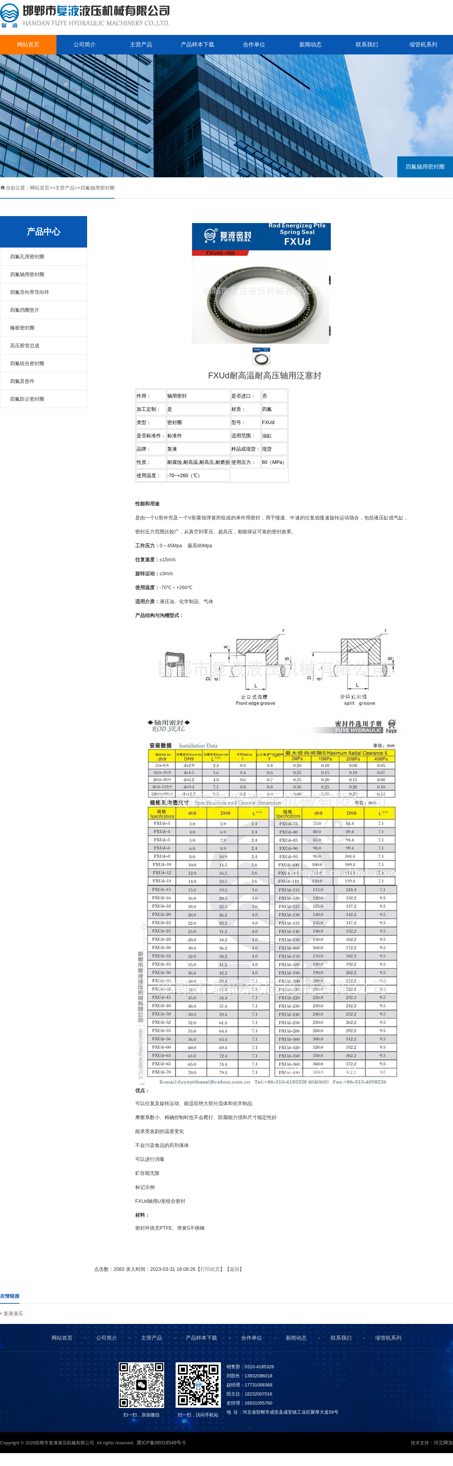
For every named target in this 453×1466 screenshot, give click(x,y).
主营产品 (141, 44)
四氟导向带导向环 (29, 292)
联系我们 (367, 44)
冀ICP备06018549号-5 (162, 1442)
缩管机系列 (423, 44)
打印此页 (210, 1269)
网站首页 (28, 44)
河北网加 (443, 1442)
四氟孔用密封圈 (27, 256)
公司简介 (85, 44)
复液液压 (13, 1313)
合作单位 (254, 44)
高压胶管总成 (24, 345)
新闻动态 (310, 44)
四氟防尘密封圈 (27, 399)
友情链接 (10, 1296)
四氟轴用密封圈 (425, 167)
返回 (234, 1269)
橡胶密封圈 (22, 328)
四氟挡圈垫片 (24, 310)
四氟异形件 (22, 381)
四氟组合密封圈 (27, 363)
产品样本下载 (197, 44)
